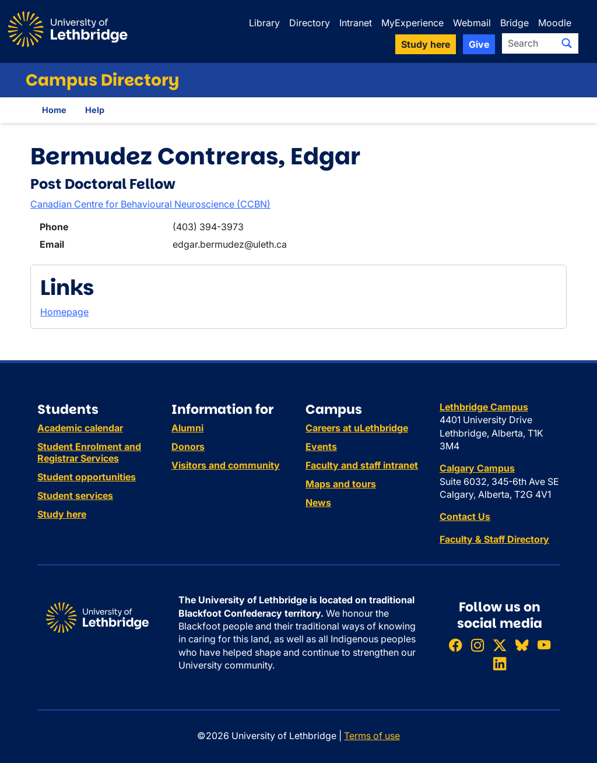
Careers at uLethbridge (356, 428)
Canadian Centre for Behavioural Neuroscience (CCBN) (150, 204)
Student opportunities (86, 477)
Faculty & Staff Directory (494, 539)
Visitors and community (225, 465)
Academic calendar (80, 428)
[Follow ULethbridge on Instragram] (477, 645)
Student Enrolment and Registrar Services (89, 452)
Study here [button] (425, 44)
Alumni (187, 428)
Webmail (472, 23)
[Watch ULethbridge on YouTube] (544, 645)
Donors (188, 446)
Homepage (64, 312)
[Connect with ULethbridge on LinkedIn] (499, 663)
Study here (61, 514)
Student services (75, 495)
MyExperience (412, 23)
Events (321, 446)
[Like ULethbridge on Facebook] (455, 645)
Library (264, 23)
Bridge (514, 23)
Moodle (554, 23)
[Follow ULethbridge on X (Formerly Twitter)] (499, 645)
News (318, 502)
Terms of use (372, 735)
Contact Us (465, 516)
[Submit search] (566, 43)
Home (54, 110)
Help (94, 110)
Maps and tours (340, 484)
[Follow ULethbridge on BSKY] (521, 645)
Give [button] (479, 44)
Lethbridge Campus (484, 407)
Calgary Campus (477, 468)
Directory (309, 23)
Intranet (355, 23)
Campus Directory (102, 80)
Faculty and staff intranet (361, 465)
